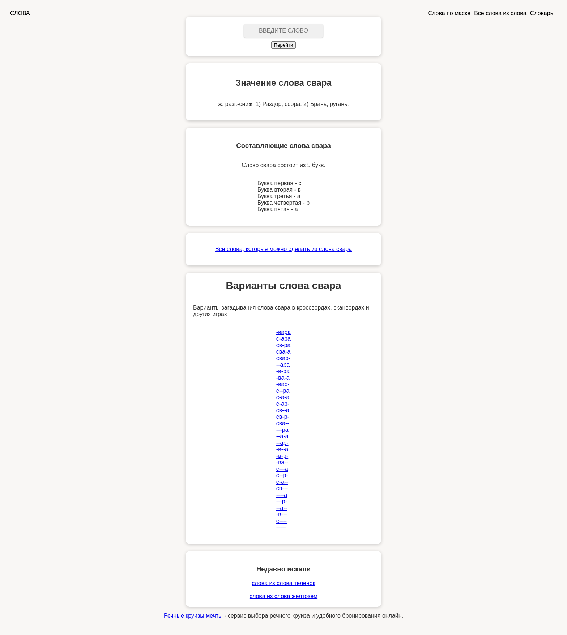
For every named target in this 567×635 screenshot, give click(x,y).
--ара (283, 365)
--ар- (282, 443)
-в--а (282, 449)
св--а (282, 410)
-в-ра (283, 371)
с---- (281, 521)
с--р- (282, 475)
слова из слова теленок (283, 583)
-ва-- (282, 462)
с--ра (282, 391)
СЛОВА (20, 13)
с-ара (283, 339)
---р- (281, 501)
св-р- (282, 417)
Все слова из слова (500, 13)
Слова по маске (449, 13)
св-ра (283, 345)
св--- (282, 488)
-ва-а (283, 378)
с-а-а (282, 397)
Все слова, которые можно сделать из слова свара (283, 249)
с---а (282, 469)
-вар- (283, 384)
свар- (283, 358)
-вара (283, 332)
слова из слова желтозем (283, 596)
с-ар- (282, 404)
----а (281, 495)
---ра (282, 430)
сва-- (282, 423)
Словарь (541, 13)
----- (281, 527)
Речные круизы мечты (193, 616)
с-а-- (282, 482)
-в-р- (282, 456)
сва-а (283, 352)
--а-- (281, 508)
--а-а (282, 436)
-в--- (281, 514)
